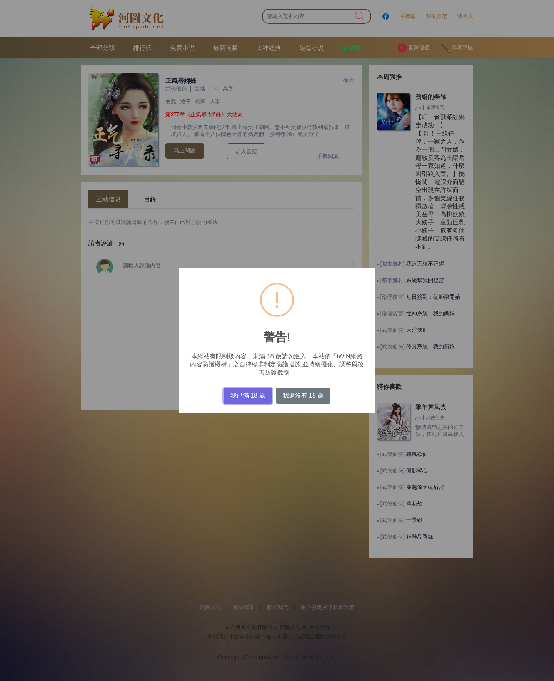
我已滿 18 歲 (247, 395)
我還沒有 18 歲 (303, 395)
